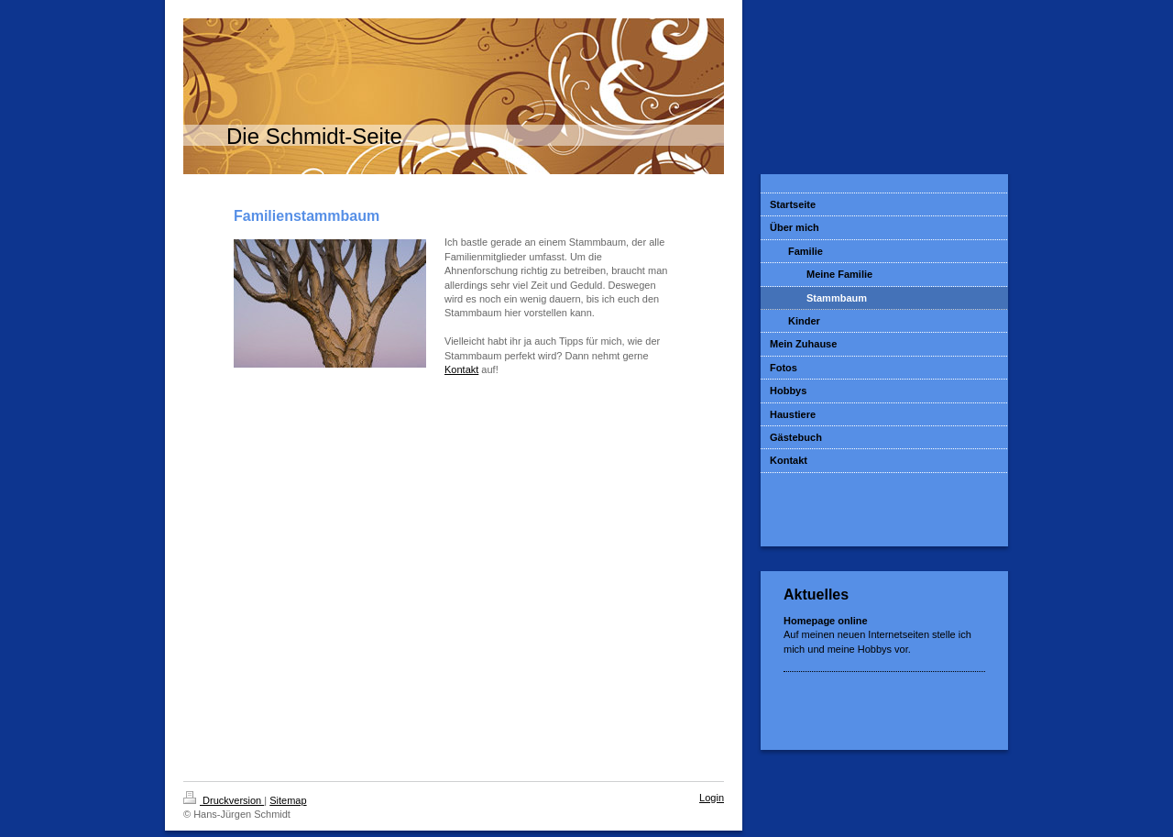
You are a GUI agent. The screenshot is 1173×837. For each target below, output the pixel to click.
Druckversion (223, 800)
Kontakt (461, 369)
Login (711, 797)
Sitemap (287, 800)
